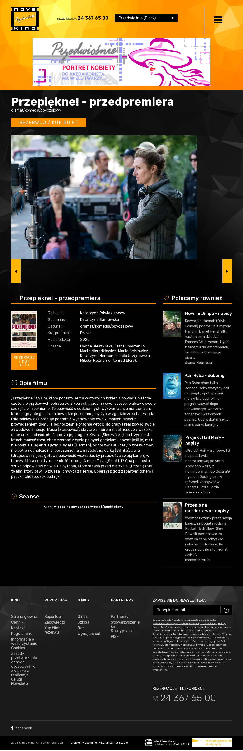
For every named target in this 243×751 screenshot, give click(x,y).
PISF (115, 636)
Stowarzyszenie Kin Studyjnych (124, 626)
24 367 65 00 (93, 18)
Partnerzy (120, 617)
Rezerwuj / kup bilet (48, 122)
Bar (81, 628)
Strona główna (24, 617)
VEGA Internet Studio (113, 742)
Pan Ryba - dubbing (204, 375)
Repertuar (53, 617)
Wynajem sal (89, 634)
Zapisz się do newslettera (179, 600)
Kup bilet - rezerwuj (53, 630)
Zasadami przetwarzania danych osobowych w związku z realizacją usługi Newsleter (189, 624)
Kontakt (18, 628)
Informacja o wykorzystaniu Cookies (24, 643)
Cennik (17, 622)
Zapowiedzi (54, 622)
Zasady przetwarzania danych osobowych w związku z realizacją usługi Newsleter (24, 669)
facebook (21, 728)
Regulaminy (21, 634)
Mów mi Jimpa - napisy (208, 313)
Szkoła (83, 622)
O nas (83, 617)
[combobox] (146, 18)
